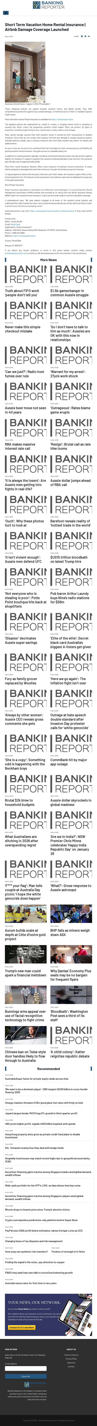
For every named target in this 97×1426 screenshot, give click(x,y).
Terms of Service (71, 1355)
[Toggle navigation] (6, 13)
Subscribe (26, 1376)
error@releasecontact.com (16, 253)
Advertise (71, 1363)
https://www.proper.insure (62, 119)
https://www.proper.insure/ (24, 236)
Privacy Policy (71, 1359)
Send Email (15, 224)
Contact (71, 1366)
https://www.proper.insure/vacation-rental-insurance (52, 211)
